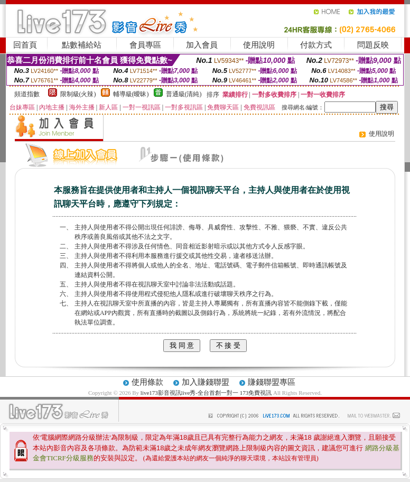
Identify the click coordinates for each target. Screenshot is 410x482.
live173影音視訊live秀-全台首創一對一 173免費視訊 (206, 393)
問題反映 (373, 45)
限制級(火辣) (78, 94)
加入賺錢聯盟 (205, 382)
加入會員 (202, 45)
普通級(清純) (184, 94)
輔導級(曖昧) (131, 94)
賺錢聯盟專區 (271, 382)
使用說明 (259, 45)
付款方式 (316, 45)
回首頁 (25, 45)
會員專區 (145, 45)
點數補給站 (81, 45)
